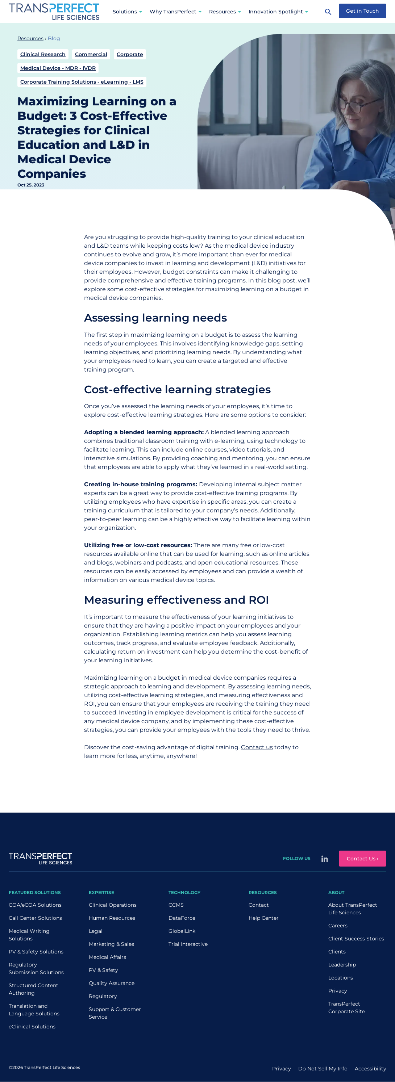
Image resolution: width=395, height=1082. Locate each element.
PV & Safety (103, 970)
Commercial (91, 54)
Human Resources (112, 918)
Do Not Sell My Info (323, 1068)
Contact (259, 905)
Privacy (337, 990)
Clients (337, 951)
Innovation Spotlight (276, 11)
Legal (96, 931)
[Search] (328, 12)
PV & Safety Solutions (36, 951)
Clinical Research (43, 54)
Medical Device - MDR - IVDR (58, 68)
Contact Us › (362, 858)
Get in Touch (362, 11)
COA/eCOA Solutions (35, 905)
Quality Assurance (111, 983)
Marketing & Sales (111, 944)
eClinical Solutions (32, 1026)
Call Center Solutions (35, 918)
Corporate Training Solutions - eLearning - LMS (82, 82)
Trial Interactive (188, 944)
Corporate (130, 54)
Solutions (125, 11)
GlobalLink (182, 931)
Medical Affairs (107, 957)
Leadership (342, 964)
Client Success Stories (356, 938)
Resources (222, 11)
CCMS (176, 905)
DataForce (182, 918)
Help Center (264, 918)
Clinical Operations (113, 905)
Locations (340, 977)
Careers (338, 925)
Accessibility (370, 1068)
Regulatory (103, 996)
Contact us (257, 747)
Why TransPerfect (173, 11)
